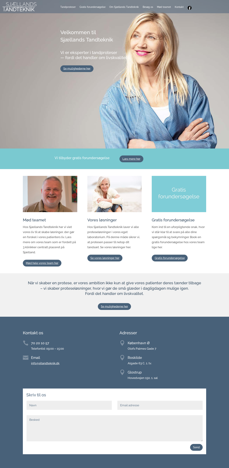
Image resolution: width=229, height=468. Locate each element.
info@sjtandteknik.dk (45, 363)
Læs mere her (131, 159)
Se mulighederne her (77, 68)
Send (196, 447)
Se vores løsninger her (104, 258)
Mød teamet (164, 7)
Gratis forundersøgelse (93, 7)
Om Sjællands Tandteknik (124, 7)
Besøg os (148, 7)
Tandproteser (68, 7)
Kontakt (179, 7)
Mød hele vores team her (42, 263)
